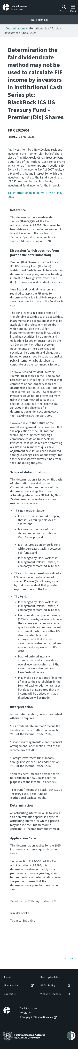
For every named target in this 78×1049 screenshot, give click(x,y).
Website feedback (50, 994)
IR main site (11, 985)
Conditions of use (28, 1008)
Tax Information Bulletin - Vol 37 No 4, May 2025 (35, 195)
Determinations (15, 28)
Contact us (10, 994)
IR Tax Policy (47, 985)
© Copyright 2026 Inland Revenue (36, 1017)
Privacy (23, 1013)
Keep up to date (49, 977)
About (7, 977)
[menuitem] (18, 977)
